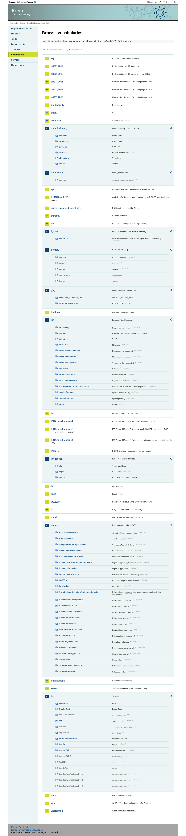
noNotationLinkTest (68, 739)
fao (53, 223)
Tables (14, 39)
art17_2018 (57, 97)
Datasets (15, 34)
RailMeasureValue (67, 635)
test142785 (64, 750)
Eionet (22, 23)
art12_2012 (57, 66)
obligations (64, 158)
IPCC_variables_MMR (69, 303)
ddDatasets (64, 141)
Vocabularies (17, 55)
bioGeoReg (64, 327)
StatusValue (64, 659)
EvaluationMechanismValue (71, 556)
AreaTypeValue (66, 538)
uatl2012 (63, 477)
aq (52, 58)
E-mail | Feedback (19, 827)
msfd (54, 517)
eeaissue (63, 152)
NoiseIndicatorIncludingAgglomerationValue (79, 592)
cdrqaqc (63, 333)
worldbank (57, 811)
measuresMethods (67, 356)
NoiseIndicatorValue (68, 606)
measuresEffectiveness (69, 350)
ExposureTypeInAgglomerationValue (75, 562)
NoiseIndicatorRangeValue (71, 600)
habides (55, 312)
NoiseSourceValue (67, 624)
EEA (23, 2)
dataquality (57, 172)
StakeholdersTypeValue (69, 653)
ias (52, 320)
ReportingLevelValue (68, 641)
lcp (52, 509)
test (53, 696)
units (61, 404)
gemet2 (55, 250)
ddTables (63, 147)
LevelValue (64, 586)
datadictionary (59, 128)
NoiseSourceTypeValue (69, 617)
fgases (55, 231)
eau (60, 721)
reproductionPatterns (68, 380)
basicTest (63, 704)
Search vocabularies (54, 50)
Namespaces (17, 65)
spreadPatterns (66, 398)
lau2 (53, 494)
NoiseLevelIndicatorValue (70, 612)
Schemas (15, 49)
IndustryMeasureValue (69, 574)
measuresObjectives (68, 362)
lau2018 (55, 502)
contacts (63, 136)
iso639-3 (63, 580)
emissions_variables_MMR (71, 298)
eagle (61, 472)
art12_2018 (57, 74)
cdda (54, 112)
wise (53, 803)
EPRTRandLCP (59, 197)
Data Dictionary (33, 23)
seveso (55, 688)
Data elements (18, 44)
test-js (62, 744)
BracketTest (64, 709)
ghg (53, 290)
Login (151, 2)
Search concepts (75, 50)
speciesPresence (67, 392)
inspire (55, 451)
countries (63, 239)
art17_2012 (57, 89)
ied (52, 413)
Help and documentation (22, 28)
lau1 (53, 486)
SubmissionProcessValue (70, 665)
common (56, 120)
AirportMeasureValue (68, 532)
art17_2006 (57, 81)
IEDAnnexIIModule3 (62, 429)
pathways (63, 368)
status (62, 163)
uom (53, 795)
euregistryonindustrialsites (66, 208)
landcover (56, 459)
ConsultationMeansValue (70, 550)
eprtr (53, 189)
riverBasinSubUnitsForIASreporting (75, 386)
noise (54, 525)
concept (62, 257)
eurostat (55, 216)
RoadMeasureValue (68, 647)
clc (60, 466)
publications (58, 680)
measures (63, 344)
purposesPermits (67, 374)
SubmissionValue (67, 671)
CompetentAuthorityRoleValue (73, 544)
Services (15, 60)
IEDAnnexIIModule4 (62, 440)
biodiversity (57, 105)
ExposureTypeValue (68, 568)
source (62, 269)
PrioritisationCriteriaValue (70, 629)
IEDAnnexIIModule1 (62, 421)
